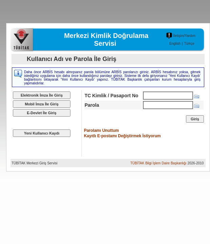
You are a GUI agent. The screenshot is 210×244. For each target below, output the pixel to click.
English (175, 43)
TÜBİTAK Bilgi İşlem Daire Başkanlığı (158, 163)
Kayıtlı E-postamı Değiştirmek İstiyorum (122, 136)
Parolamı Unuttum (101, 130)
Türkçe (189, 43)
